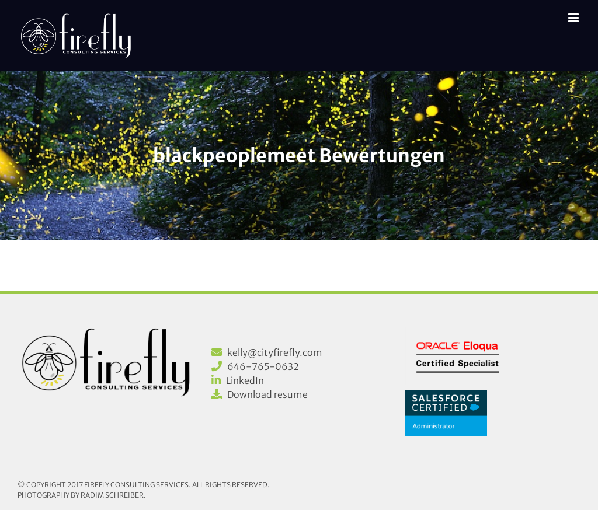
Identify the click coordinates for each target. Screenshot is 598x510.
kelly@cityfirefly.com (274, 352)
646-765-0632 (263, 366)
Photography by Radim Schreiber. (82, 495)
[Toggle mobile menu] (574, 18)
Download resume (267, 394)
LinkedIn (245, 380)
